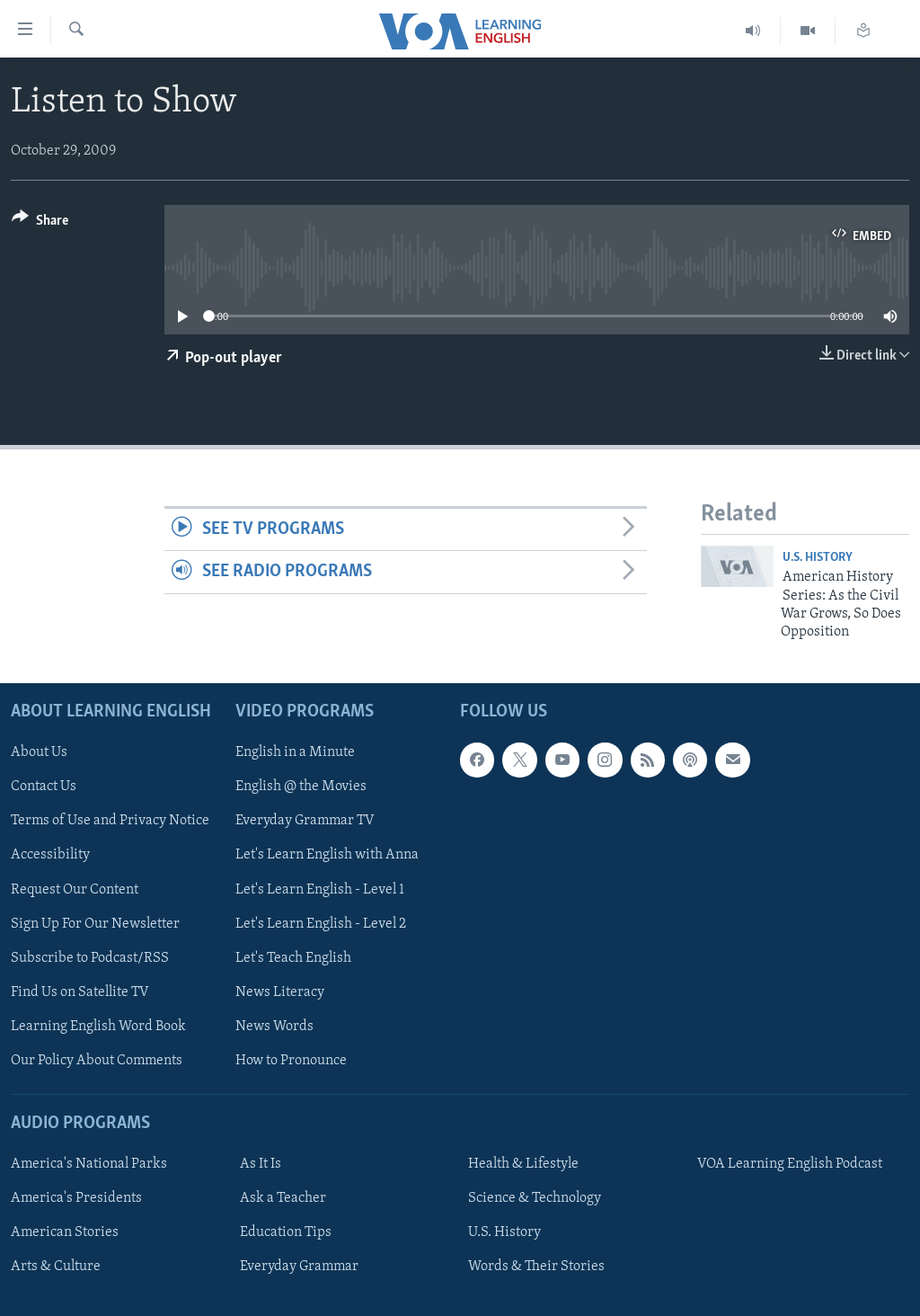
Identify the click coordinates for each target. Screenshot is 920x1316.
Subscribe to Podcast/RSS (90, 957)
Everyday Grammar (299, 1266)
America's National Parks (89, 1164)
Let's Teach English (293, 957)
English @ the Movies (301, 786)
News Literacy (279, 991)
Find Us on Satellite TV (80, 991)
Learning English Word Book (98, 1025)
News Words (274, 1025)
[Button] (40, 223)
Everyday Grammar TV (305, 821)
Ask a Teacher (283, 1198)
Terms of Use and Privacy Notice (110, 821)
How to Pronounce (291, 1060)
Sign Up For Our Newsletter (95, 923)
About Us (39, 752)
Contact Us (43, 786)
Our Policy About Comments (96, 1060)
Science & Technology (534, 1198)
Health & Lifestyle (523, 1164)
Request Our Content (74, 889)
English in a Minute (295, 752)
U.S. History (818, 558)
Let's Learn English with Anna (327, 855)
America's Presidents (76, 1198)
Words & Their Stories (536, 1266)
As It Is (260, 1164)
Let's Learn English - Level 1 (319, 889)
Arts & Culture (56, 1266)
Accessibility (50, 855)
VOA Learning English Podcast (789, 1164)
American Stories (65, 1232)
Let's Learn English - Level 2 (320, 923)
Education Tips (286, 1232)
